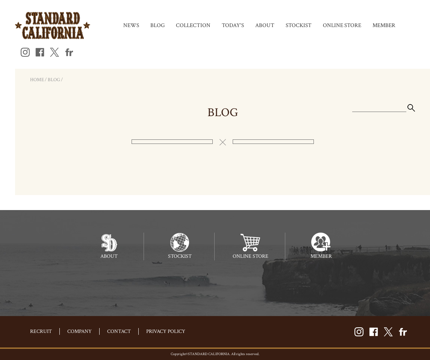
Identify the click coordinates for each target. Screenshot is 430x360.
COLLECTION (193, 25)
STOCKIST (299, 25)
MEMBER (383, 25)
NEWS (131, 25)
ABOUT (264, 25)
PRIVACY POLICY (165, 331)
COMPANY (79, 331)
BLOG (157, 25)
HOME (37, 80)
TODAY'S (233, 25)
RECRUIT (41, 331)
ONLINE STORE (342, 25)
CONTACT (119, 331)
